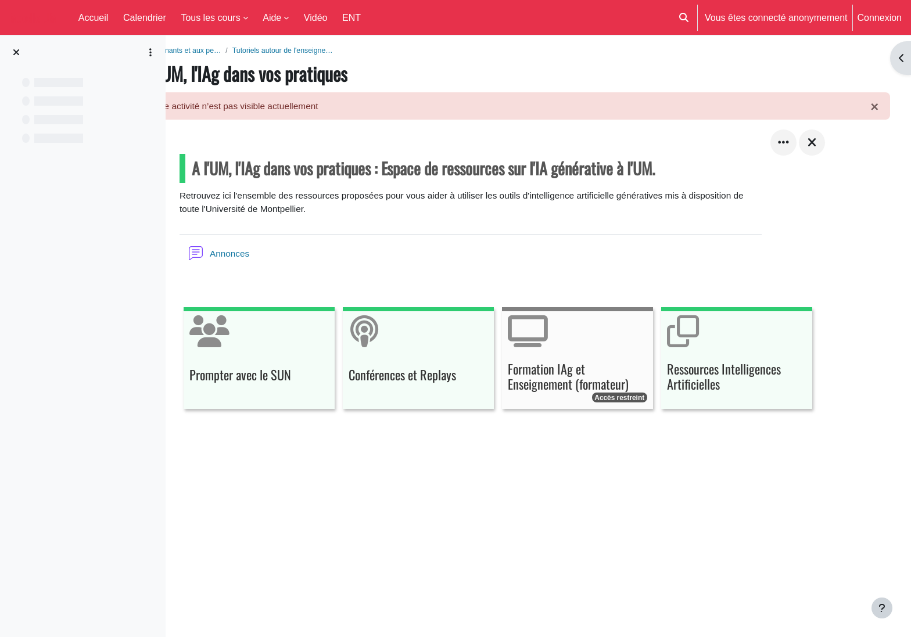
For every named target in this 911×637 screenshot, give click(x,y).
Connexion (880, 17)
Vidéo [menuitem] (316, 17)
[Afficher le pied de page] (881, 608)
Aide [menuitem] (272, 17)
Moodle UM (33, 17)
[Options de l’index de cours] (150, 52)
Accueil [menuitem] (93, 17)
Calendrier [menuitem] (144, 17)
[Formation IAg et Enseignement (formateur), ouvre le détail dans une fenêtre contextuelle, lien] (608, 362)
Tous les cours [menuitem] (210, 17)
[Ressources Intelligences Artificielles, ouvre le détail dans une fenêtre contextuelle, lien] (768, 362)
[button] (684, 17)
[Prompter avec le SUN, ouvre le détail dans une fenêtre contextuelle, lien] (290, 362)
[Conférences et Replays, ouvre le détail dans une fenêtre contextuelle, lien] (449, 362)
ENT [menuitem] (351, 17)
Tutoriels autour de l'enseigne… (363, 50)
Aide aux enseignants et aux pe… (243, 50)
